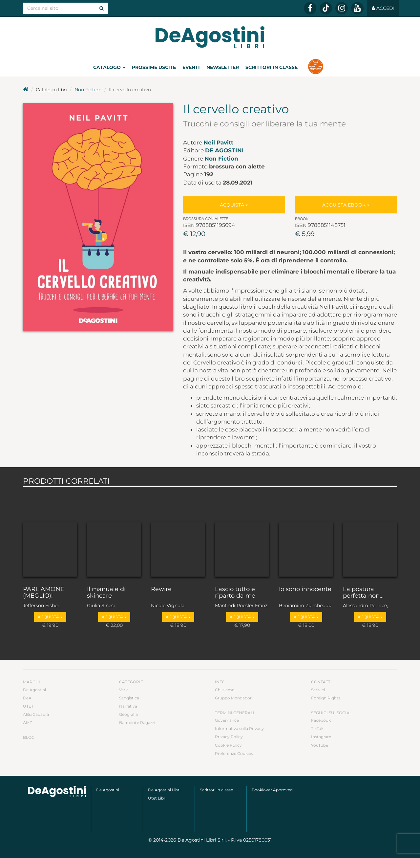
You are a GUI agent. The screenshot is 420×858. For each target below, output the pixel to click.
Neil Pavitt (218, 142)
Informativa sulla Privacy (239, 728)
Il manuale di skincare (106, 592)
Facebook (321, 720)
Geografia (128, 714)
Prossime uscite (154, 67)
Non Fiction (87, 90)
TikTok (317, 728)
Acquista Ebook (345, 205)
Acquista (234, 205)
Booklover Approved (272, 789)
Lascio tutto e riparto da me (235, 592)
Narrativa (128, 706)
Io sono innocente (305, 589)
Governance (227, 720)
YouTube (319, 745)
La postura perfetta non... (363, 592)
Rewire (161, 589)
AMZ (27, 722)
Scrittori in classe (271, 67)
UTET (28, 706)
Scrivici (318, 689)
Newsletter (222, 67)
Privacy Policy (229, 736)
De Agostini (224, 150)
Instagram (321, 736)
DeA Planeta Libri (210, 37)
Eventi (191, 67)
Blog (28, 737)
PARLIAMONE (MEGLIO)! (43, 592)
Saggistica (129, 697)
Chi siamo (225, 689)
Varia (124, 689)
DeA (27, 697)
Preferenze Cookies (234, 753)
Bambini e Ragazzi (137, 722)
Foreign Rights (325, 697)
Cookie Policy (228, 745)
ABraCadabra (36, 714)
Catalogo (109, 67)
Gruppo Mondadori (234, 697)
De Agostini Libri (164, 789)
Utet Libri (157, 798)
